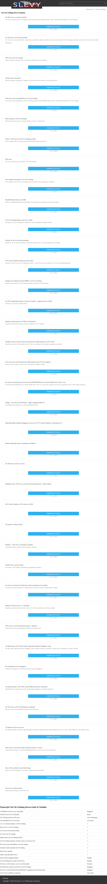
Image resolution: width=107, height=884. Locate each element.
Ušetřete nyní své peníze (13, 78)
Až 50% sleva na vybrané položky (16, 17)
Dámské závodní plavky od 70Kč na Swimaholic (20, 321)
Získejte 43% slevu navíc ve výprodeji (17, 605)
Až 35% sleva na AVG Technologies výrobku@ (20, 707)
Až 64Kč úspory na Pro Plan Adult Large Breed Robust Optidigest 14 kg (28, 646)
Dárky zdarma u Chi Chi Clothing (16, 118)
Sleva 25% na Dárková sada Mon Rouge (18, 768)
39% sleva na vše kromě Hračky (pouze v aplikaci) (21, 626)
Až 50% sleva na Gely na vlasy (15, 463)
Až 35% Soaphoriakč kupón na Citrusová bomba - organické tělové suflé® (28, 301)
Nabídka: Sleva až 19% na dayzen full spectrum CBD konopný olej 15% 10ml (29, 342)
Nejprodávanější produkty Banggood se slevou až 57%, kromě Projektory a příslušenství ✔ (34, 423)
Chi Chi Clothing (100, 9)
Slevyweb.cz (90, 9)
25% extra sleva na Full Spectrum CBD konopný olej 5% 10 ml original (27, 362)
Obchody (5, 878)
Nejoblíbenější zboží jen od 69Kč (15, 200)
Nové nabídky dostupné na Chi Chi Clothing (19, 179)
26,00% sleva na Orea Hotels (14, 565)
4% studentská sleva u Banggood (15, 666)
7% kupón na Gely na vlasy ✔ (14, 727)
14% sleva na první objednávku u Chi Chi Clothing (21, 98)
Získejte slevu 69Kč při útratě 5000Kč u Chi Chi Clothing (23, 281)
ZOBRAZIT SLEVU (53, 26)
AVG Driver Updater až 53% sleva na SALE (19, 504)
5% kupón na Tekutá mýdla (13, 524)
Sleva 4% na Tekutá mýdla (13, 788)
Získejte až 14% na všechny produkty (17, 240)
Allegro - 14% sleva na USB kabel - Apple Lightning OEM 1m (25, 402)
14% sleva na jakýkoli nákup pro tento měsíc (19, 260)
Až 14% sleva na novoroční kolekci (16, 37)
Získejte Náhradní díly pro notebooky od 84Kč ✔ (20, 443)
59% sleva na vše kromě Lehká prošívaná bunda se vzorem (23, 747)
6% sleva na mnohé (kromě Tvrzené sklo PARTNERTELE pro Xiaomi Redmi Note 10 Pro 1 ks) (35, 382)
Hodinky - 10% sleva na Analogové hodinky (19, 545)
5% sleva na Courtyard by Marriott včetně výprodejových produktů (26, 585)
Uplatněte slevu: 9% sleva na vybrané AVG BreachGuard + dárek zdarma (28, 484)
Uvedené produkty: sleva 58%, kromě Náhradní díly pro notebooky (26, 687)
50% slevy (8, 159)
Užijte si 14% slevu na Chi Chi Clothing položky (20, 139)
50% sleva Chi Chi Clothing (14, 58)
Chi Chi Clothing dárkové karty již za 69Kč (19, 220)
